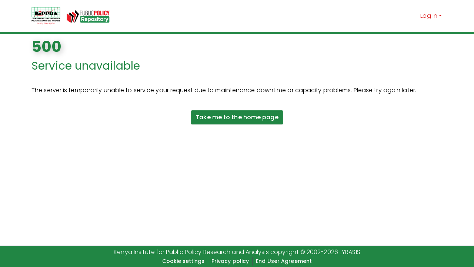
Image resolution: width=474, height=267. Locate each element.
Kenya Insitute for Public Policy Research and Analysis (191, 252)
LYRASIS (350, 252)
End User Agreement (284, 261)
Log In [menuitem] (428, 15)
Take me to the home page (237, 117)
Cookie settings (183, 261)
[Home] (45, 16)
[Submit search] (413, 15)
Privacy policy (230, 261)
